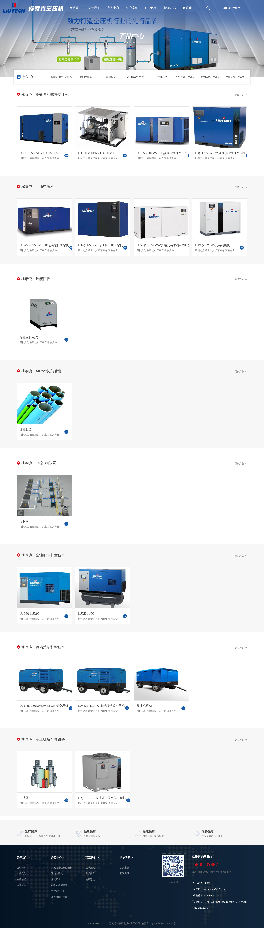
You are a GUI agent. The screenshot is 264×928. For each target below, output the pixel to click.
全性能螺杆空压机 (185, 76)
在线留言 (90, 873)
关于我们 (24, 857)
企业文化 (21, 873)
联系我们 (92, 857)
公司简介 (21, 867)
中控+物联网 (160, 76)
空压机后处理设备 (235, 76)
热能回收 (111, 76)
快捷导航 (127, 857)
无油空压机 (86, 76)
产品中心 (58, 857)
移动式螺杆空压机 (210, 76)
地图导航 (90, 879)
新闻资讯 (124, 873)
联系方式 (90, 867)
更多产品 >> (241, 95)
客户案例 (124, 867)
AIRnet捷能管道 (135, 76)
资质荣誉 (21, 879)
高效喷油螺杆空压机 (61, 76)
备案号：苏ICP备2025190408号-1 (160, 923)
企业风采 (21, 885)
